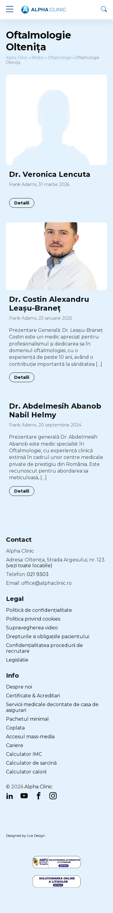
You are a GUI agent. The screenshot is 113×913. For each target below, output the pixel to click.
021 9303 (38, 574)
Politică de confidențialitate (39, 610)
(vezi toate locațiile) (29, 565)
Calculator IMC (24, 754)
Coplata (15, 728)
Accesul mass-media (30, 736)
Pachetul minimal (27, 719)
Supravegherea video (32, 628)
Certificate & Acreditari (33, 696)
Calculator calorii (26, 772)
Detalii (21, 203)
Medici (38, 57)
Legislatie (17, 660)
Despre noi (19, 687)
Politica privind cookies (33, 619)
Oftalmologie (60, 57)
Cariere (14, 745)
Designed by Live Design (25, 836)
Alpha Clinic (17, 57)
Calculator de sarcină (31, 763)
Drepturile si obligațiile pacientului (47, 636)
